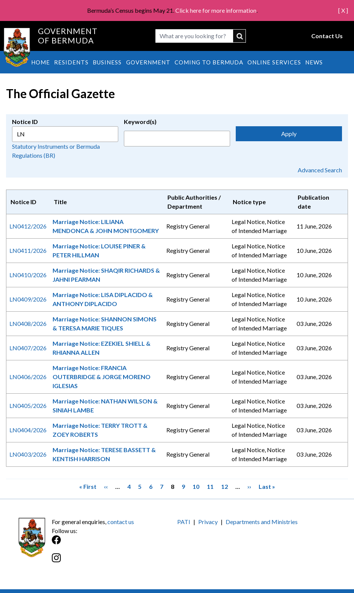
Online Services (274, 62)
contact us (120, 521)
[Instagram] (114, 561)
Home (40, 62)
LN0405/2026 (28, 405)
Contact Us (327, 35)
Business (107, 62)
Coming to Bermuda (209, 62)
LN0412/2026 (28, 226)
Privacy (208, 521)
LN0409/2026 (28, 299)
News (314, 62)
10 (196, 486)
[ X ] (343, 10)
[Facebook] (114, 543)
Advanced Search (320, 169)
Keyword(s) (140, 121)
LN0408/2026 (28, 323)
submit (239, 36)
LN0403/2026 (28, 454)
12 (224, 486)
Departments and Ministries (262, 521)
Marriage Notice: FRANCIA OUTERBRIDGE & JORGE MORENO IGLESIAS (102, 376)
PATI (183, 521)
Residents (71, 62)
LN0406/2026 (28, 376)
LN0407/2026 (28, 347)
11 (210, 486)
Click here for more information (215, 10)
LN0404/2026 (28, 429)
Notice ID (25, 121)
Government (148, 62)
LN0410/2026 (28, 274)
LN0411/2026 (28, 250)
